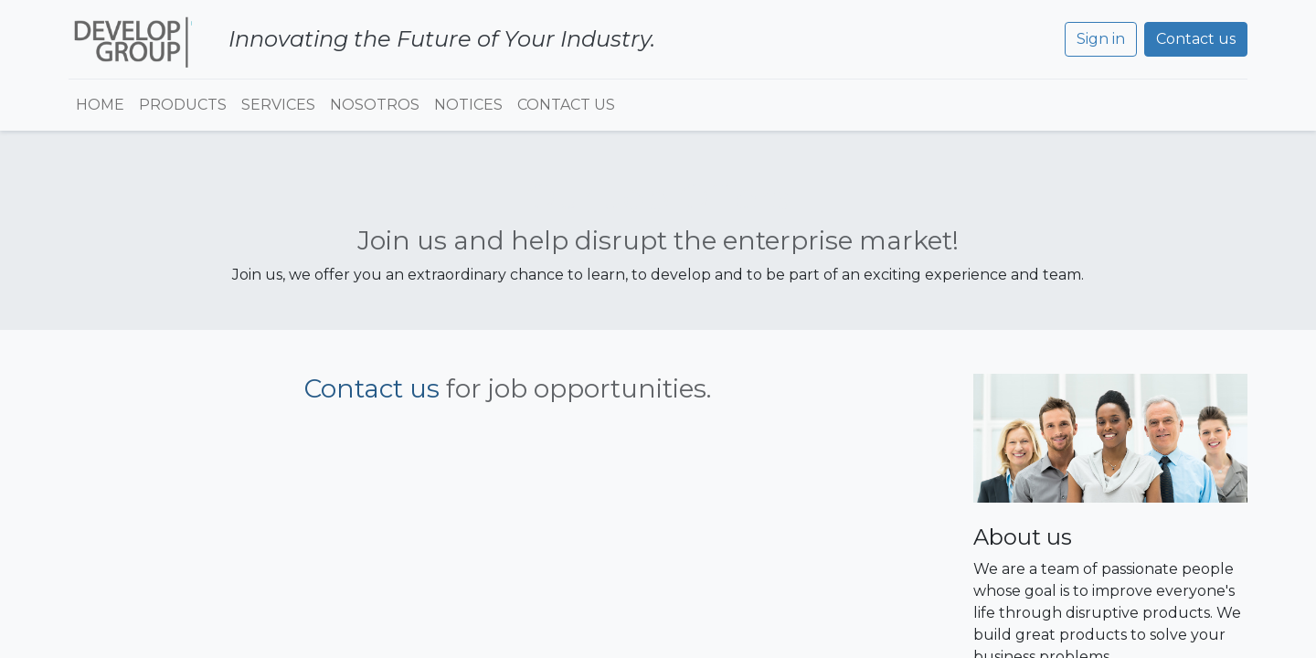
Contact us (1196, 39)
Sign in (1101, 39)
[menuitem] (100, 105)
